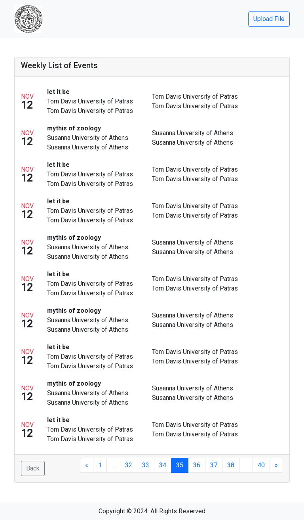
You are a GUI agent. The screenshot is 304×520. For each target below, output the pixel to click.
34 (162, 465)
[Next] (276, 465)
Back (33, 468)
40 (261, 465)
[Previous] (86, 465)
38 (230, 465)
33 (145, 465)
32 (128, 465)
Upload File (269, 19)
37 (213, 465)
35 (179, 465)
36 (196, 465)
